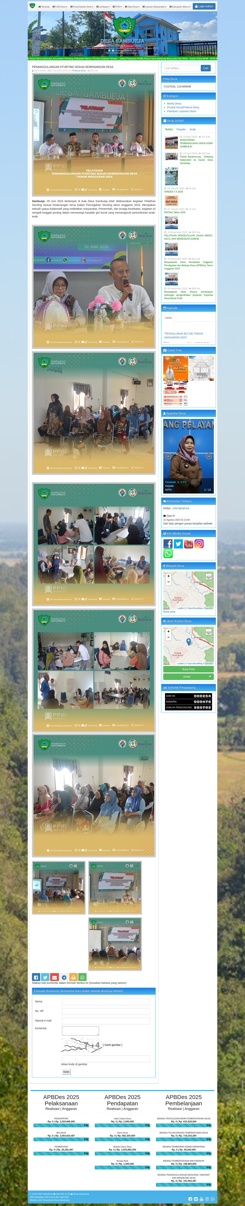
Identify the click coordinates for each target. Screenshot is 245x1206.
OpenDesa (48, 1194)
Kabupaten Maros (180, 7)
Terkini (169, 129)
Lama (168, 317)
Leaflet (180, 608)
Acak (193, 129)
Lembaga (103, 7)
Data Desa (132, 7)
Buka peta (169, 611)
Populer (181, 129)
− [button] (168, 582)
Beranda (44, 7)
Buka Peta (188, 669)
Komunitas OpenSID (59, 1197)
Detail (197, 676)
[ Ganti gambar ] (112, 1044)
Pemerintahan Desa (81, 7)
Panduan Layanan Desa (181, 111)
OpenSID (208, 608)
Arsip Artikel (173, 121)
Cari (205, 68)
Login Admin (204, 6)
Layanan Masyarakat (155, 7)
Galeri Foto (172, 350)
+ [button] (168, 576)
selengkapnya (181, 511)
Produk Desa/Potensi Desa (183, 107)
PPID (117, 7)
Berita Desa (80, 70)
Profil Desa (60, 7)
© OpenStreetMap (194, 608)
